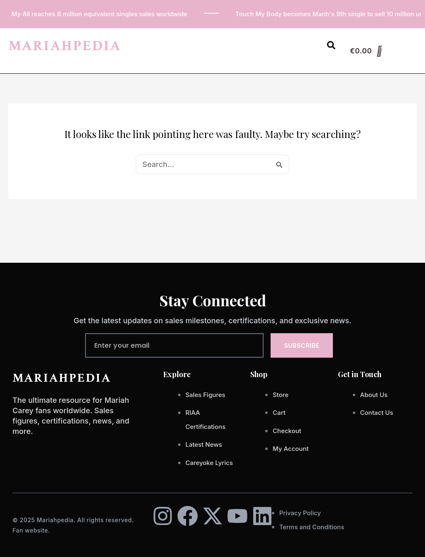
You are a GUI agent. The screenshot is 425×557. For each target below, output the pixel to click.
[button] (309, 41)
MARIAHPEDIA (64, 45)
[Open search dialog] (331, 47)
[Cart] (366, 51)
